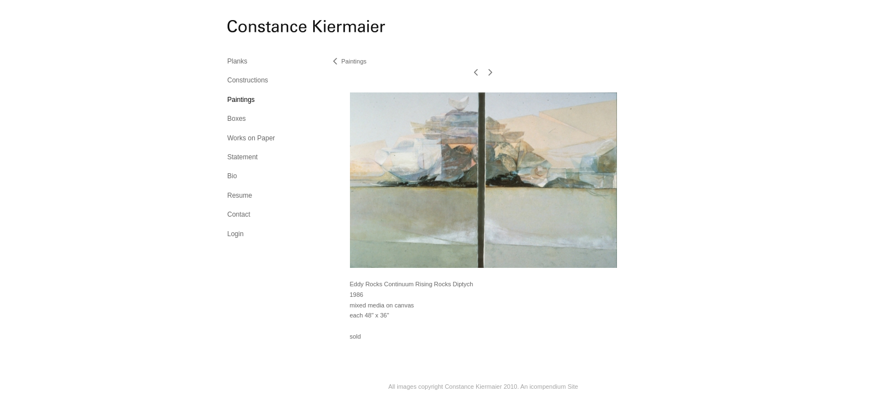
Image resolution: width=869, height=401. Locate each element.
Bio (232, 176)
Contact (239, 214)
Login (236, 234)
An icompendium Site (549, 386)
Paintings (241, 100)
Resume (240, 195)
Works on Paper (251, 138)
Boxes (237, 119)
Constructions (248, 80)
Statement (243, 157)
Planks (238, 61)
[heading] (255, 27)
